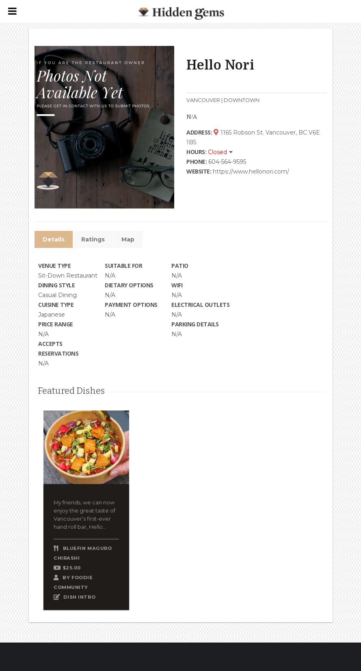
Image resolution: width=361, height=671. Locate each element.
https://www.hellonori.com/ (251, 171)
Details (54, 239)
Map (127, 239)
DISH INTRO (79, 597)
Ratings (93, 239)
